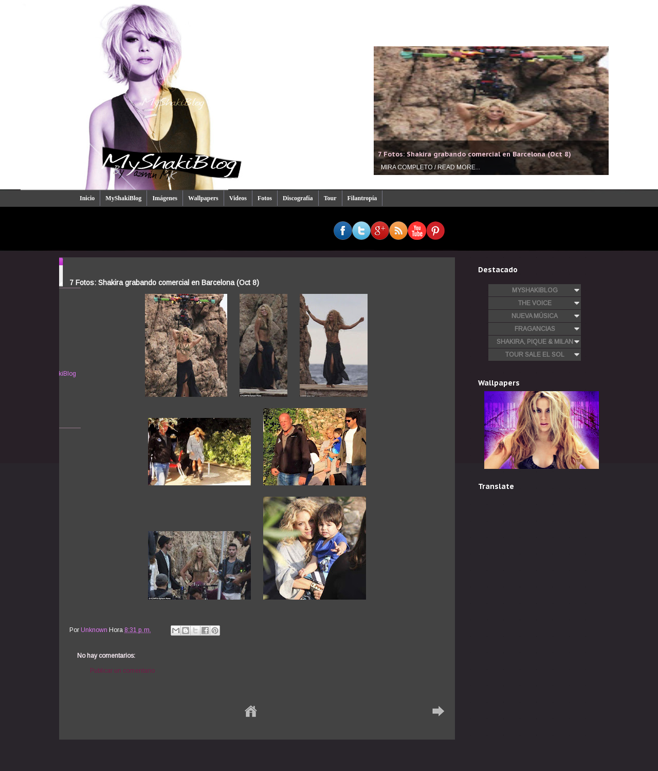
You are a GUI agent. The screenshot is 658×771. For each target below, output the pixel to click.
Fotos (265, 198)
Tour (330, 198)
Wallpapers (203, 198)
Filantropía (362, 198)
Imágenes (164, 198)
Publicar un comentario (122, 670)
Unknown (95, 630)
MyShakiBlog (123, 198)
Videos (238, 198)
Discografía (298, 198)
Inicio (87, 198)
